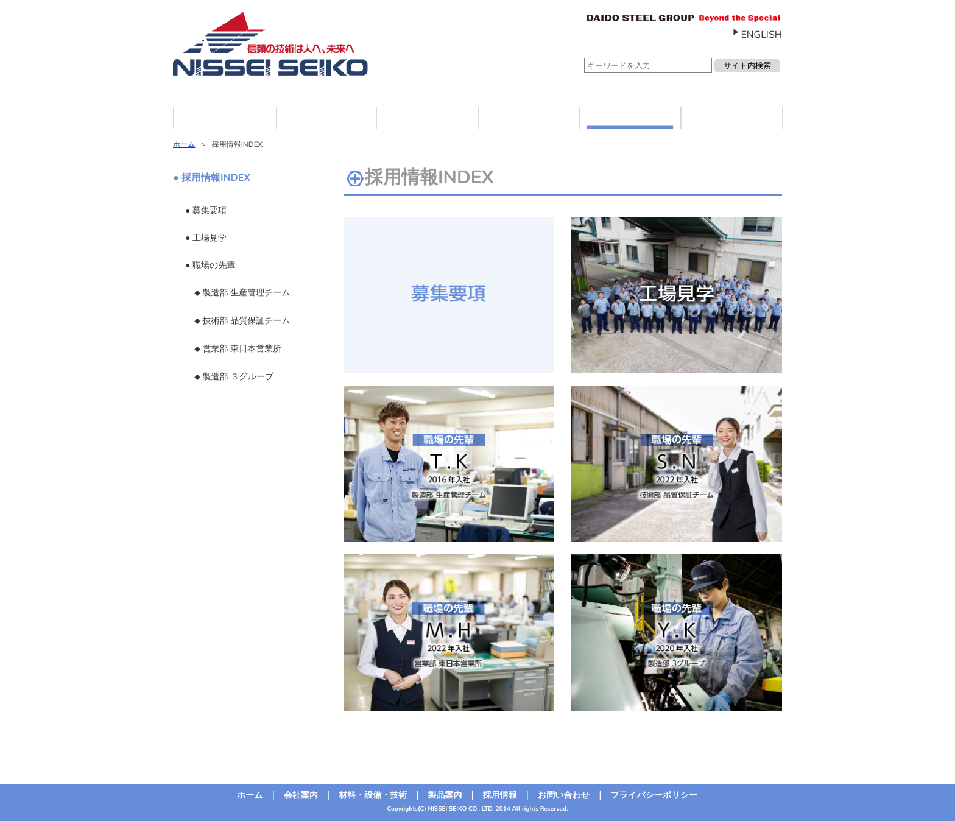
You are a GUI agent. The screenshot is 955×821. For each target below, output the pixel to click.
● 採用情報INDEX (211, 178)
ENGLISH (761, 34)
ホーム (225, 117)
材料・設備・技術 (427, 117)
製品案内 (528, 117)
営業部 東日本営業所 (240, 348)
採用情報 (629, 117)
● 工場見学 (206, 238)
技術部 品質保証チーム (245, 320)
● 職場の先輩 (210, 265)
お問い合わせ (731, 117)
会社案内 (325, 117)
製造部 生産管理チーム (245, 292)
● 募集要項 (206, 210)
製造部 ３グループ (236, 376)
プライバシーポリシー (653, 795)
